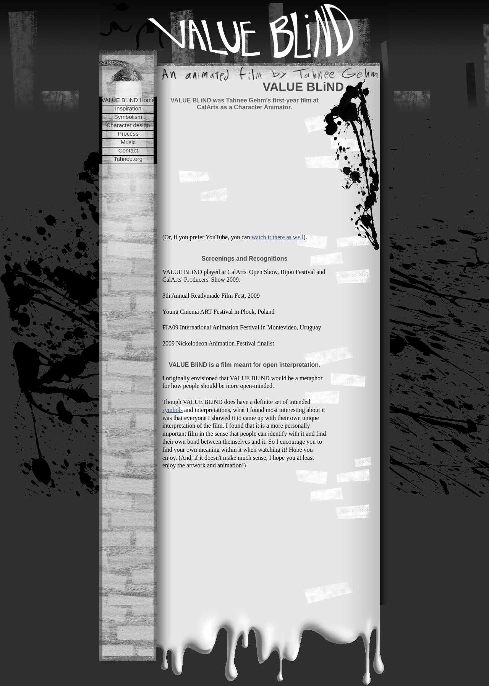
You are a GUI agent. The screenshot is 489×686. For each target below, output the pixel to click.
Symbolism (128, 117)
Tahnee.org (128, 159)
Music (128, 142)
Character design (128, 125)
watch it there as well (277, 237)
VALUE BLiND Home (128, 100)
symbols (172, 410)
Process (128, 133)
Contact (128, 150)
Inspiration (128, 108)
